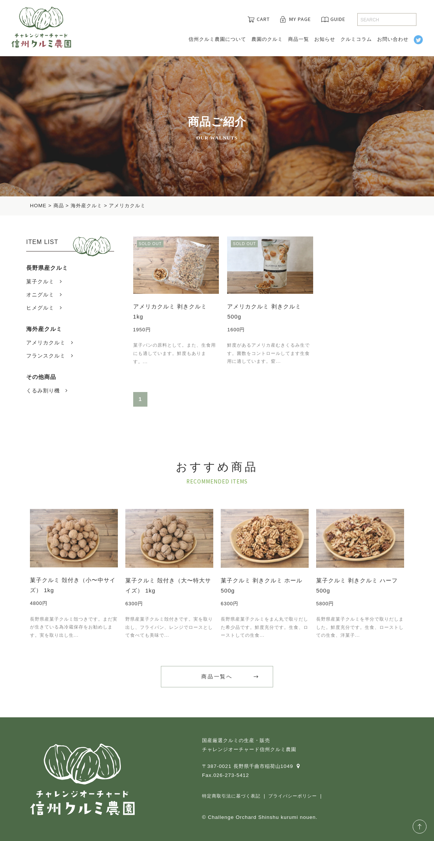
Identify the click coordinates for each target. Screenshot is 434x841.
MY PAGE (300, 19)
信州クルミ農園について (217, 39)
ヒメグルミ (40, 308)
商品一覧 (298, 39)
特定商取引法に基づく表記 (231, 796)
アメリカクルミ (45, 343)
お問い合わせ (393, 39)
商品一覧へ (217, 676)
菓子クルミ (40, 281)
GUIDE (337, 19)
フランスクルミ (45, 356)
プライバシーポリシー (292, 796)
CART (263, 19)
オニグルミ (40, 295)
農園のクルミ (267, 39)
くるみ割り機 (43, 391)
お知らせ (324, 39)
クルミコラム (356, 39)
